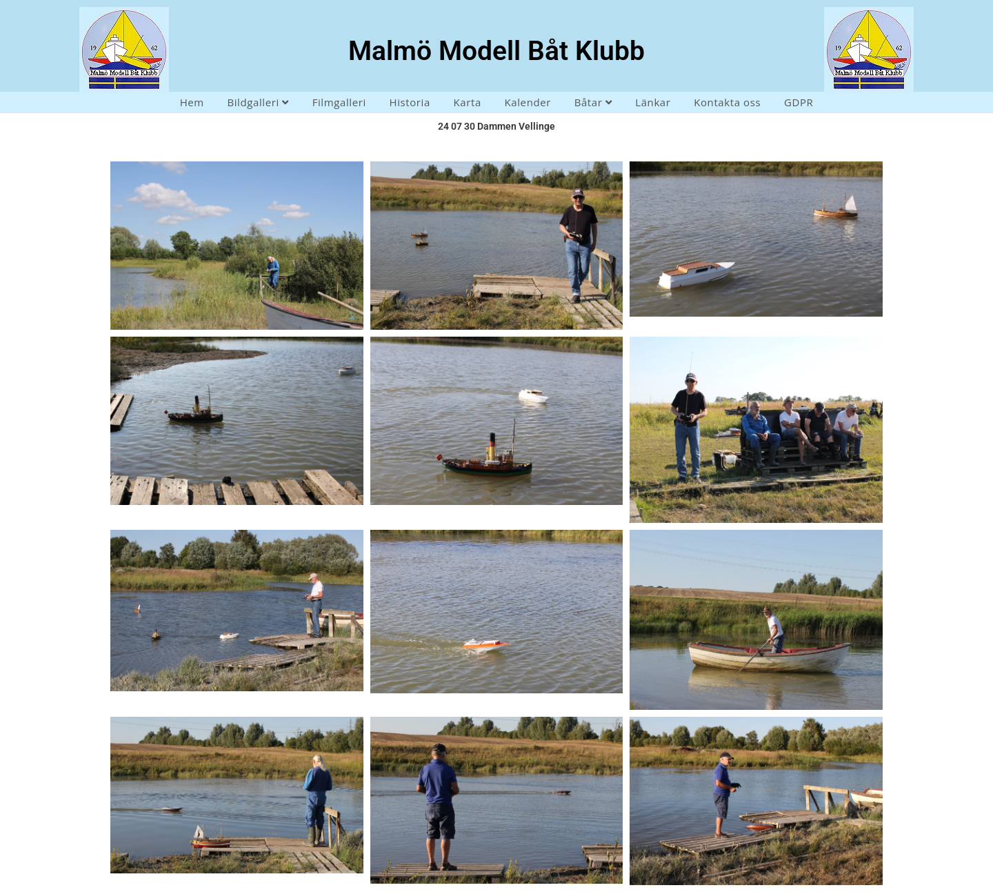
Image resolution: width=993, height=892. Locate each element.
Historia (409, 102)
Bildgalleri (258, 102)
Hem (192, 102)
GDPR (798, 102)
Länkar (652, 102)
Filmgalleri (339, 102)
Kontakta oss (727, 102)
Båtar (593, 102)
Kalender (528, 102)
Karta (467, 102)
